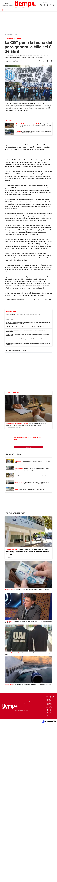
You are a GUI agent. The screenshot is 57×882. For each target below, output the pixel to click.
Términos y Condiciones (20, 710)
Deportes (15, 10)
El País (21, 10)
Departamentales (43, 10)
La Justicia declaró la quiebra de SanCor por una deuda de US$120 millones (26, 326)
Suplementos (18, 708)
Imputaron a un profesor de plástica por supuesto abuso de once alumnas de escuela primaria (26, 339)
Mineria (23, 702)
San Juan (8, 10)
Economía (17, 702)
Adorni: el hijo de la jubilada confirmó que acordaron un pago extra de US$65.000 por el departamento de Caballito (28, 323)
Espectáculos (29, 706)
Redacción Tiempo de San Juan (15, 60)
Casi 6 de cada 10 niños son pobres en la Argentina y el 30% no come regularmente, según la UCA (28, 335)
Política (29, 702)
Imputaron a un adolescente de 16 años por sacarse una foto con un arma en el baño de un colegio (28, 318)
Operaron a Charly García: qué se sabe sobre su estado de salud (23, 314)
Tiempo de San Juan (9, 34)
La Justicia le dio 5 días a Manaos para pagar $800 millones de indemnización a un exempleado (28, 344)
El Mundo (27, 10)
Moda (36, 706)
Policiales (34, 10)
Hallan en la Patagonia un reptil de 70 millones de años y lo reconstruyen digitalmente (25, 330)
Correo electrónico (18, 442)
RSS (27, 710)
